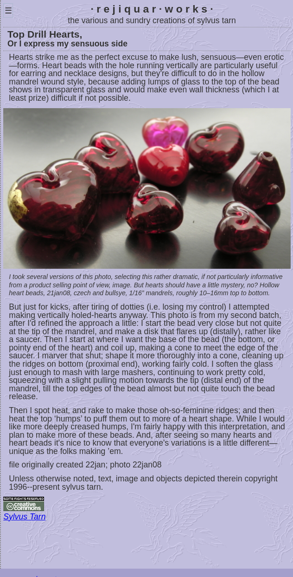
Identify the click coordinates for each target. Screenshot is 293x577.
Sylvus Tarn (24, 516)
